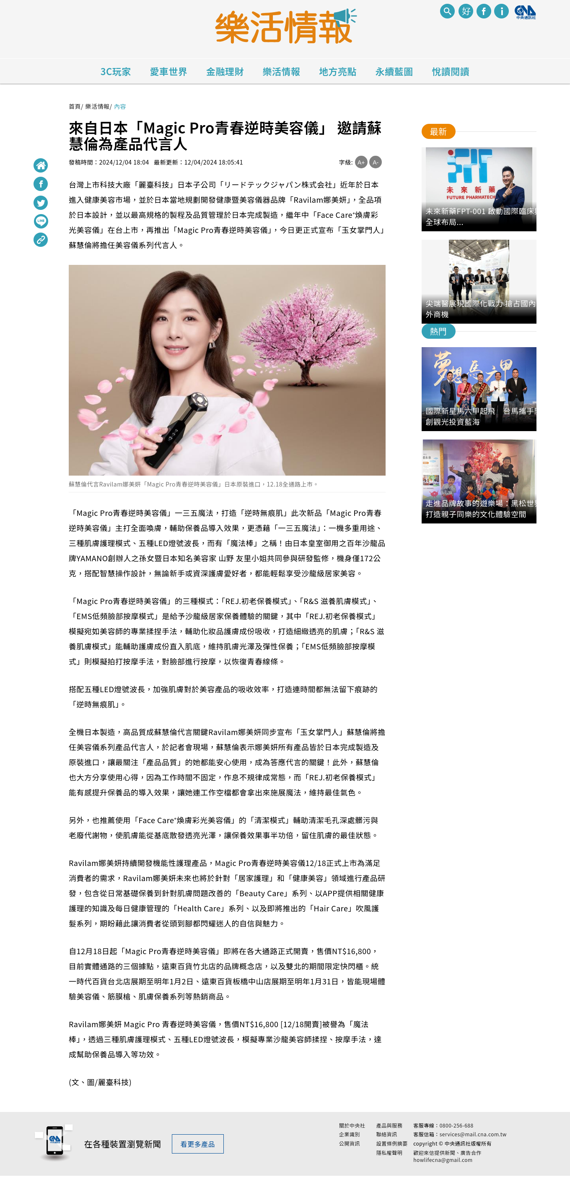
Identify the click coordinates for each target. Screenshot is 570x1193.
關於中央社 (352, 1133)
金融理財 (225, 71)
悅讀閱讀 (450, 71)
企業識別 (349, 1143)
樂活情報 (282, 71)
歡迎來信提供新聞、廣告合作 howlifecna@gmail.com (447, 1164)
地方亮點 (338, 71)
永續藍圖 (394, 71)
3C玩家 (116, 71)
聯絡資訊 (386, 1143)
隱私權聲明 (389, 1161)
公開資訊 (349, 1152)
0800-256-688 (457, 1133)
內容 (120, 106)
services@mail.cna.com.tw (473, 1142)
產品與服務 (389, 1133)
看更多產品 (198, 1152)
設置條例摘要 (392, 1152)
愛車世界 (168, 71)
